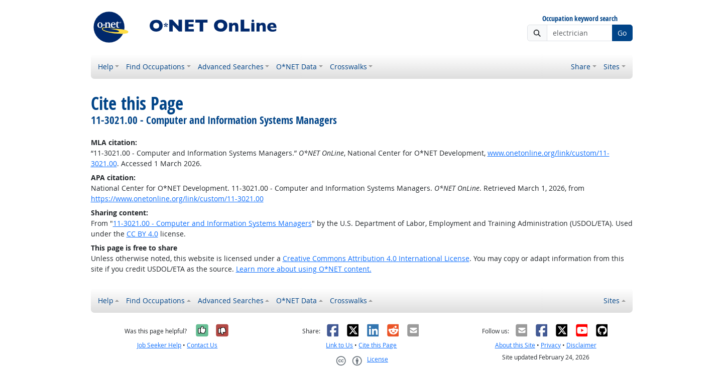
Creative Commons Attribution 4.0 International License (376, 258)
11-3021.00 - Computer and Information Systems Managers (212, 223)
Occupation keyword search (580, 19)
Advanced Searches (231, 66)
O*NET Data (296, 66)
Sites (612, 66)
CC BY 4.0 (142, 233)
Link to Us (339, 345)
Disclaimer (581, 345)
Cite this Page (377, 345)
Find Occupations (155, 66)
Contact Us (202, 345)
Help (105, 66)
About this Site (515, 345)
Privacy (551, 345)
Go (622, 33)
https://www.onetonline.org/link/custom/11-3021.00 (177, 198)
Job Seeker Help (159, 345)
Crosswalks (348, 66)
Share (580, 66)
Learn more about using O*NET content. (304, 269)
